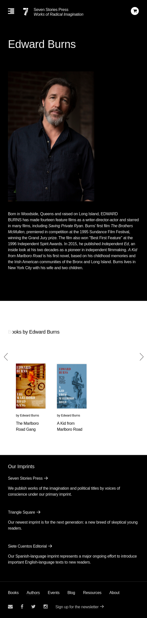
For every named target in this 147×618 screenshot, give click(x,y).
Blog (71, 593)
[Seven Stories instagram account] (46, 606)
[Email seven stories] (10, 606)
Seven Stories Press (51, 9)
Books (13, 593)
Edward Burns (29, 415)
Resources (92, 593)
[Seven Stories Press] (25, 11)
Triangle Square (21, 512)
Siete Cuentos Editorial (27, 546)
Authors (33, 593)
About (114, 593)
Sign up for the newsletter (77, 607)
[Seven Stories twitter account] (33, 606)
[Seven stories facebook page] (22, 606)
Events (53, 593)
